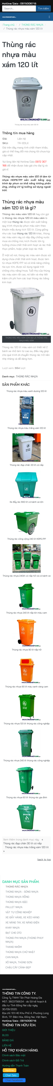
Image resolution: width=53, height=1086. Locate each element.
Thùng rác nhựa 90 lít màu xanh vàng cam (26, 686)
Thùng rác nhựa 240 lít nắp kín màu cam (26, 612)
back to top (44, 859)
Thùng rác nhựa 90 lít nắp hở (26, 649)
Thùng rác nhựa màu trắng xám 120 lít (26, 428)
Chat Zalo (11, 1075)
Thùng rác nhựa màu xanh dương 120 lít (26, 391)
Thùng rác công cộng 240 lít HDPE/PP (26, 538)
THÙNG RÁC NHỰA (27, 376)
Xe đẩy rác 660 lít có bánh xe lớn (26, 501)
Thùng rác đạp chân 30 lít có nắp (27, 464)
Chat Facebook (14, 1080)
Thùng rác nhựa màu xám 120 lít (20, 54)
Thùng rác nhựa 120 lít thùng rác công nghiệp (27, 723)
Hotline (10, 1070)
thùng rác (17, 221)
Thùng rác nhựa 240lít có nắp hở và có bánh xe (27, 575)
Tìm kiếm (43, 8)
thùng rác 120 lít (26, 233)
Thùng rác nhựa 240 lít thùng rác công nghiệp (26, 760)
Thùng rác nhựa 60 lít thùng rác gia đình (26, 797)
